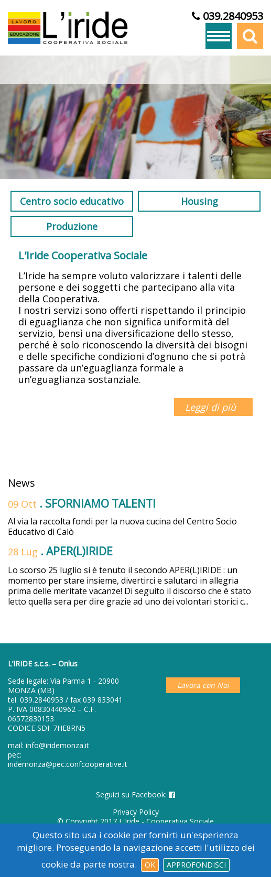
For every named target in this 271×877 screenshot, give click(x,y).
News (21, 483)
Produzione (71, 226)
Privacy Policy (136, 812)
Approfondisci (196, 865)
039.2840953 (41, 700)
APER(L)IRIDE (79, 551)
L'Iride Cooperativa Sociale (82, 255)
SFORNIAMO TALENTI (100, 503)
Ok (150, 865)
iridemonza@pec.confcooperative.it (67, 764)
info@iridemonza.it (57, 745)
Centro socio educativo (72, 201)
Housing (199, 201)
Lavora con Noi (203, 685)
